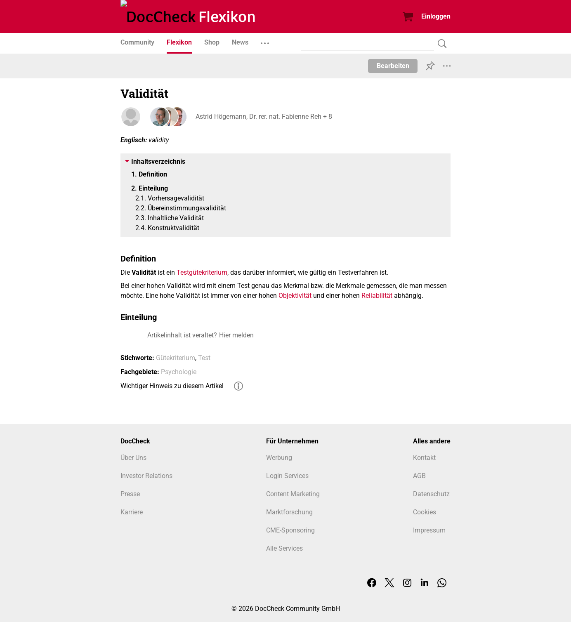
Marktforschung (289, 512)
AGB (419, 476)
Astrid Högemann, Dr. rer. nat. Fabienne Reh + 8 (263, 116)
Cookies (424, 512)
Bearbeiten (393, 66)
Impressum (429, 530)
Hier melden (236, 335)
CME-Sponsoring (290, 530)
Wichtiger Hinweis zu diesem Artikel (172, 386)
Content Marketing (293, 494)
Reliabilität (376, 295)
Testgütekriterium (202, 272)
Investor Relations (146, 476)
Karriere (131, 512)
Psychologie (178, 372)
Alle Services (284, 548)
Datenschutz (431, 494)
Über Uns (133, 458)
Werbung (279, 458)
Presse (130, 494)
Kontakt (424, 458)
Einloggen (436, 16)
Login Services (287, 476)
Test (204, 358)
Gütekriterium (175, 358)
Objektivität (294, 295)
